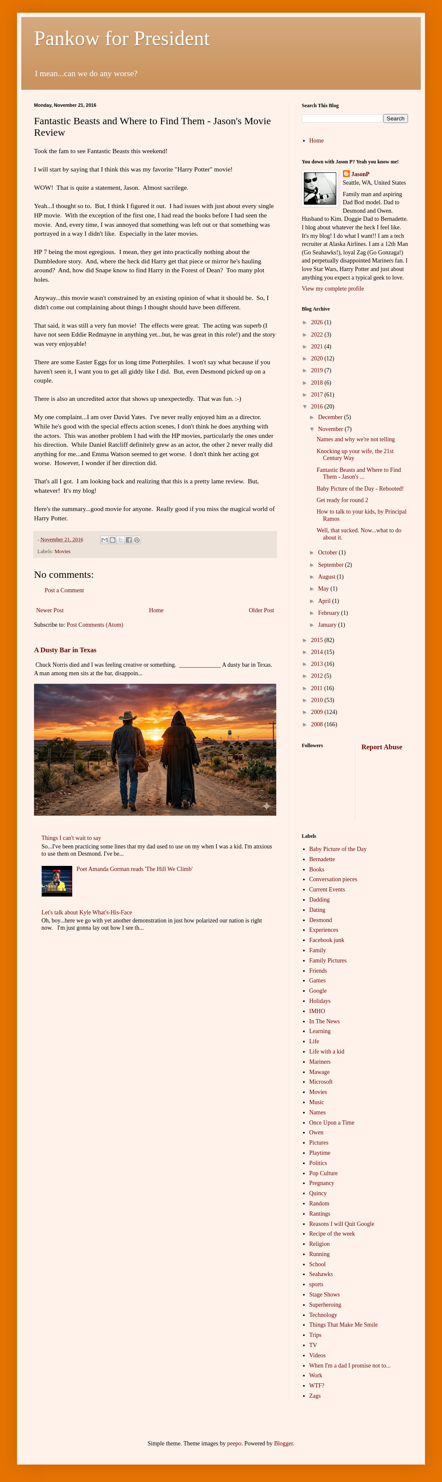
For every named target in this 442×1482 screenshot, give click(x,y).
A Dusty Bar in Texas (65, 650)
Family (317, 950)
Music (316, 1102)
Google (318, 991)
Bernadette (322, 859)
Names (317, 1112)
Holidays (320, 1001)
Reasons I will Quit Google (341, 1224)
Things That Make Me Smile (343, 1325)
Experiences (323, 930)
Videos (317, 1355)
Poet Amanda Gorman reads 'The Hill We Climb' (134, 869)
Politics (318, 1163)
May (324, 588)
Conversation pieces (333, 879)
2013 (318, 664)
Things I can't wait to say (72, 838)
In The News (324, 1021)
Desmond (320, 920)
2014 (318, 652)
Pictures (319, 1142)
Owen (316, 1132)
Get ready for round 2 (342, 500)
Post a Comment (64, 590)
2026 (318, 322)
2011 (317, 688)
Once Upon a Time (331, 1122)
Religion (319, 1244)
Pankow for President (122, 38)
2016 (318, 406)
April (325, 601)
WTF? (317, 1385)
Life (314, 1041)
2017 (318, 394)
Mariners (320, 1062)
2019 (318, 370)
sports (316, 1284)
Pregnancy (321, 1183)
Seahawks (321, 1274)
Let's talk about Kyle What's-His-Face (87, 912)
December (331, 417)
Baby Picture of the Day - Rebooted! (360, 488)
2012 (318, 676)
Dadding (319, 900)
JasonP (360, 174)
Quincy (318, 1193)
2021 (318, 346)
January (328, 625)
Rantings (320, 1214)
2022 (318, 334)
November (331, 429)
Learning (320, 1031)
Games (317, 980)
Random (319, 1203)
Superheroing (325, 1305)
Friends (318, 971)
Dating (317, 910)
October (328, 552)
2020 (318, 358)
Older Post (262, 610)
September (331, 565)
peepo (234, 1443)
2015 (318, 640)
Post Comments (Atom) (95, 625)
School (317, 1264)
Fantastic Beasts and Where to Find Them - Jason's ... (359, 473)
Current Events (327, 889)
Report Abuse (382, 747)
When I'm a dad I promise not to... (350, 1365)
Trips (315, 1335)
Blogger (283, 1443)
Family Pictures (328, 960)
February (329, 613)
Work (316, 1375)
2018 (318, 383)
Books (317, 869)
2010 (318, 700)
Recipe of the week (332, 1234)
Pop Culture (323, 1173)
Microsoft (321, 1082)
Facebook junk (327, 940)
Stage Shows (324, 1294)
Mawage (319, 1072)
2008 (318, 724)
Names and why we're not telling (356, 439)
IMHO (317, 1011)
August (327, 577)
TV (313, 1345)
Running (319, 1254)
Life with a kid (327, 1051)
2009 (318, 712)
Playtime (320, 1153)
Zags (315, 1396)
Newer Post (50, 610)
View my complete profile (333, 289)
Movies (62, 551)
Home (156, 610)
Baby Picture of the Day (338, 849)
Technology (323, 1315)
